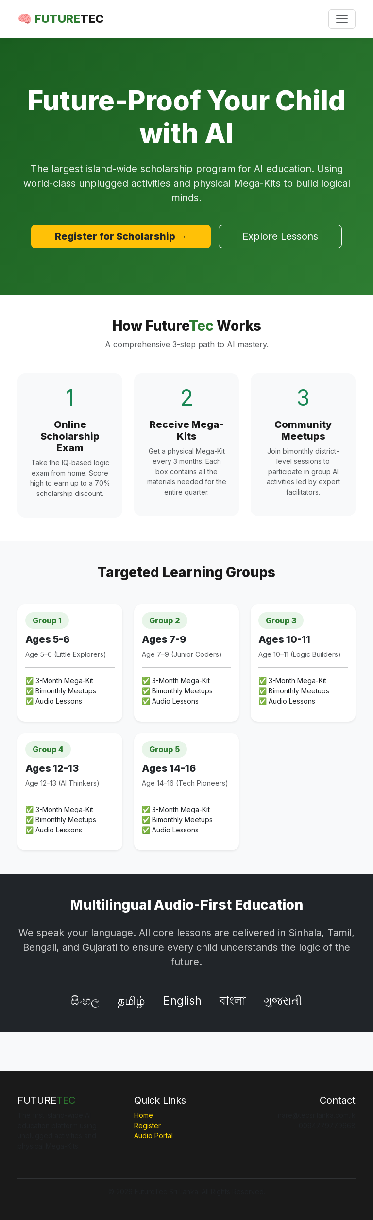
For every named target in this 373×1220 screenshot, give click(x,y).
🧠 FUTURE (60, 19)
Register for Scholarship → (121, 236)
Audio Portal (153, 1136)
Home (143, 1115)
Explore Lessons (280, 236)
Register (147, 1125)
